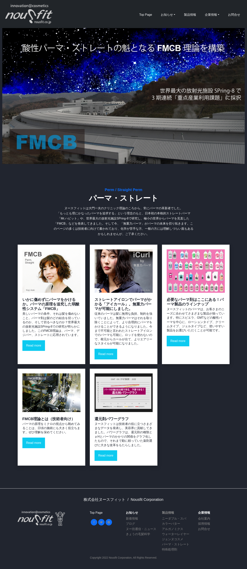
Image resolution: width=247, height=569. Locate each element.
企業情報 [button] (211, 14)
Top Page (145, 14)
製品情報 (190, 14)
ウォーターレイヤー (175, 534)
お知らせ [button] (167, 14)
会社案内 (204, 518)
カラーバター (171, 523)
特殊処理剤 (169, 549)
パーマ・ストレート (175, 544)
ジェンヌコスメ (172, 539)
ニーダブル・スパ (174, 518)
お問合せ (234, 14)
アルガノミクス (172, 529)
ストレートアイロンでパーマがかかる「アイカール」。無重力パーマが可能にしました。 (123, 304)
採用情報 (204, 523)
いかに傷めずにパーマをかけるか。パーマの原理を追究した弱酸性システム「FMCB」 (50, 304)
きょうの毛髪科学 (138, 534)
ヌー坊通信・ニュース (141, 529)
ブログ (130, 523)
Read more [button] (33, 345)
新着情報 (132, 518)
